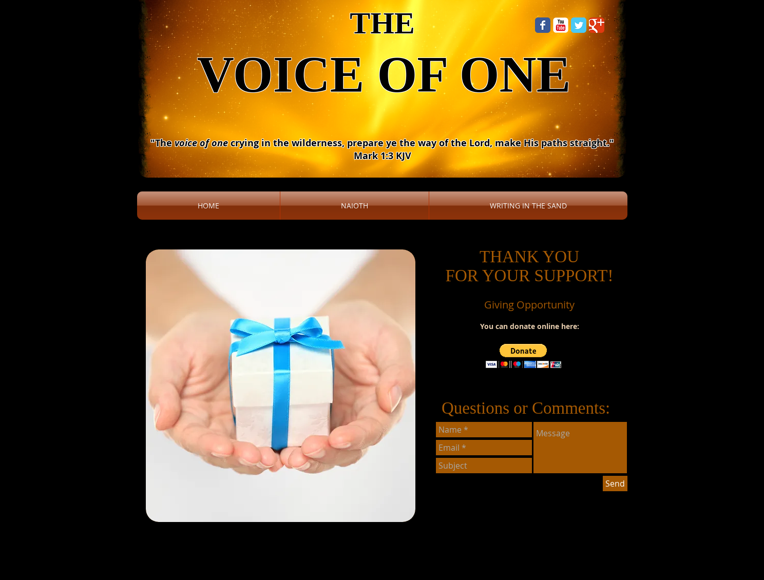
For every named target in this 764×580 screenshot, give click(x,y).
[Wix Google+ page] (596, 25)
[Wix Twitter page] (578, 25)
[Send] (615, 483)
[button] (523, 356)
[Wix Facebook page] (542, 25)
